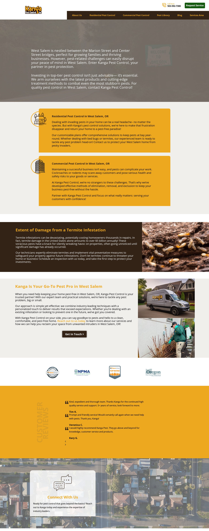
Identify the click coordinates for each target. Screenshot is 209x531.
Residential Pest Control (102, 15)
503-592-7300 (174, 6)
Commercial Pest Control (136, 15)
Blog (179, 15)
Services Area (197, 15)
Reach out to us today (71, 321)
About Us (77, 15)
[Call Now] (164, 5)
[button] (104, 441)
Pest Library (163, 15)
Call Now (170, 4)
